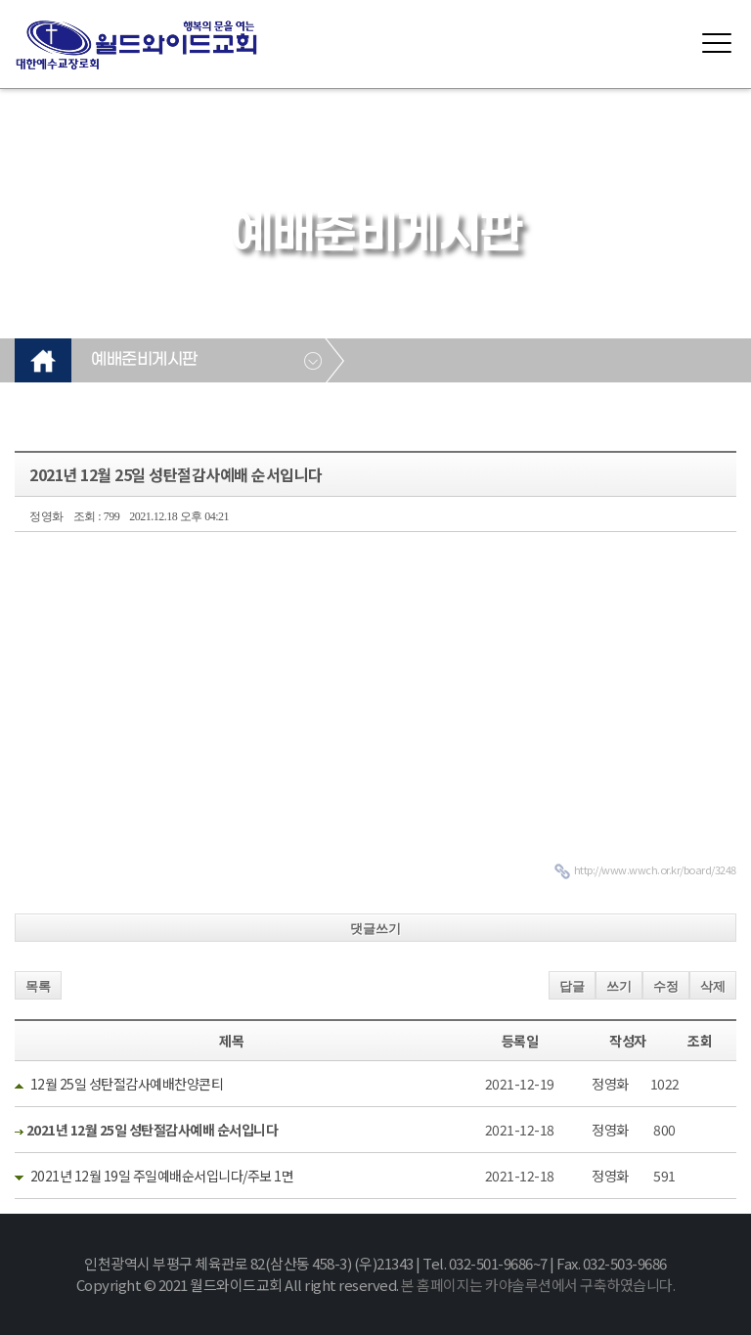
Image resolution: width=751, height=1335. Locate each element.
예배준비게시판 (144, 360)
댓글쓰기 (375, 928)
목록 (38, 986)
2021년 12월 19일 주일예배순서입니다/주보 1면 (162, 1175)
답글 (572, 986)
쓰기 (619, 986)
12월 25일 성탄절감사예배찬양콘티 (127, 1083)
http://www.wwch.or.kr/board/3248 (655, 869)
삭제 (713, 986)
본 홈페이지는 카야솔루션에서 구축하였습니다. (538, 1284)
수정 (666, 986)
